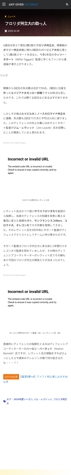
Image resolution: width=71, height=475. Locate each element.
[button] (67, 4)
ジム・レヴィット (43, 399)
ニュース (11, 16)
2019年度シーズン (23, 399)
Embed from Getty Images (14, 143)
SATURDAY (23, 4)
